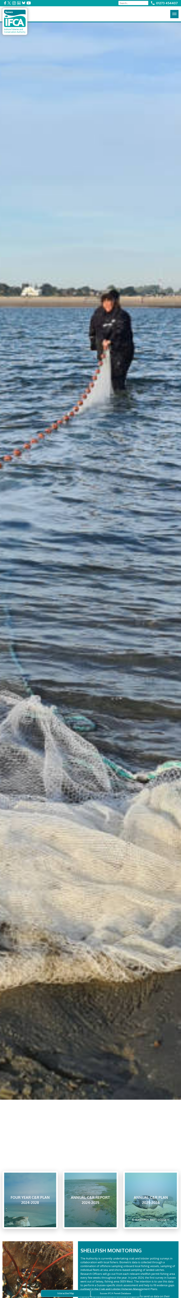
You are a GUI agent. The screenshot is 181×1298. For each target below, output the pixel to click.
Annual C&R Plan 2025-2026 (151, 1208)
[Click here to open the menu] (174, 14)
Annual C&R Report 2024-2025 (90, 1200)
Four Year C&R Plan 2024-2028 (30, 1200)
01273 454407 (167, 3)
